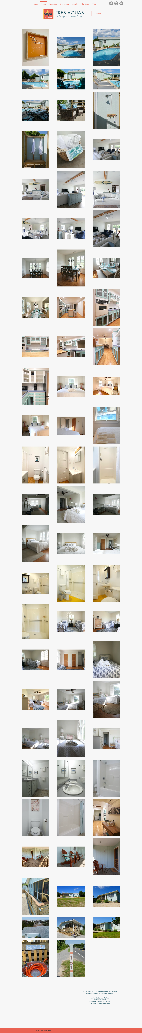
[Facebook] (111, 3)
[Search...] (108, 13)
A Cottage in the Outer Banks (70, 16)
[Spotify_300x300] (121, 3)
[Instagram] (116, 3)
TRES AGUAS (70, 13)
